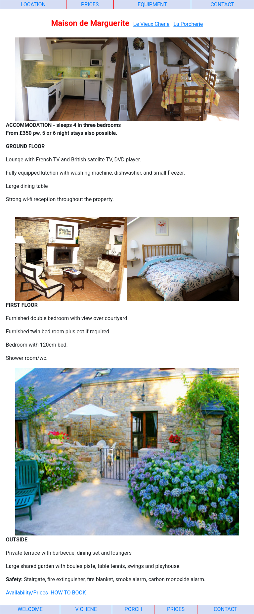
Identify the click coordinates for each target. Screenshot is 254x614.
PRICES (90, 4)
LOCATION (33, 4)
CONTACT (222, 4)
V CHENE (86, 609)
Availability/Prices (27, 592)
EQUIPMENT (152, 4)
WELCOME (30, 609)
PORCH (133, 609)
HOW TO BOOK (68, 592)
